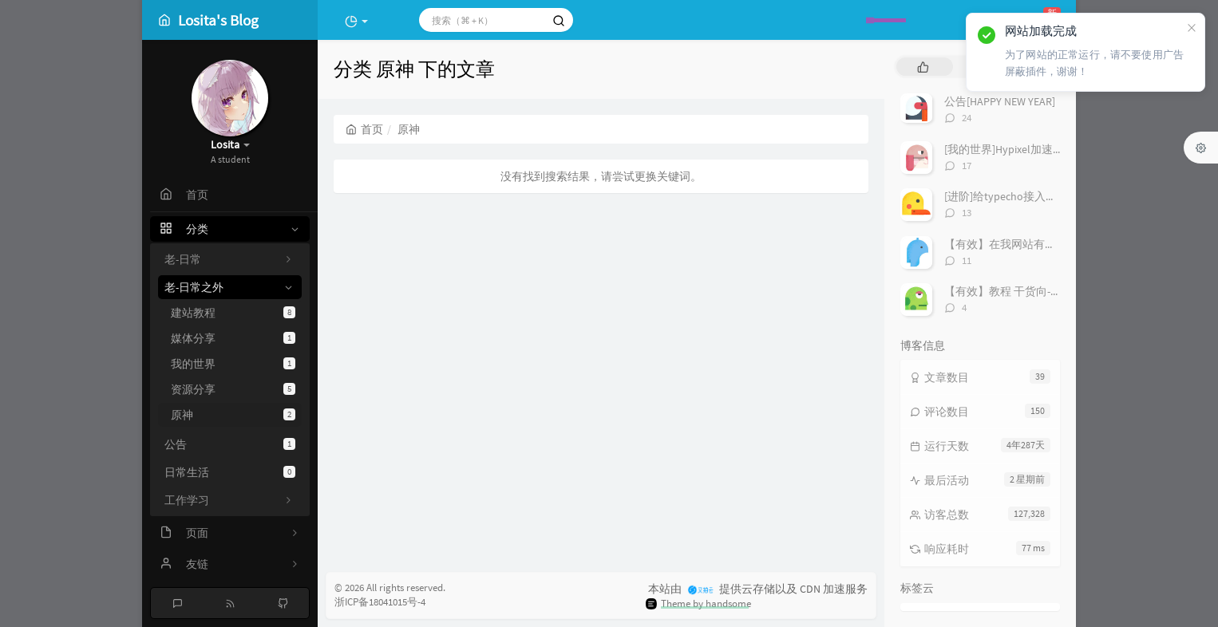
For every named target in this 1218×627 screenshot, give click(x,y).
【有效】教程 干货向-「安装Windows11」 (1046, 291)
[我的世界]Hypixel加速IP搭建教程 (1025, 149)
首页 (364, 129)
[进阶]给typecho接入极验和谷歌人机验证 (1045, 196)
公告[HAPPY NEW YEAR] (999, 101)
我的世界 (233, 364)
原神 (233, 415)
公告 (229, 444)
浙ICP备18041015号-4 (379, 602)
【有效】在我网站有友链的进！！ (1028, 244)
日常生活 (229, 472)
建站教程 (233, 313)
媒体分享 (233, 338)
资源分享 (233, 389)
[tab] (923, 66)
